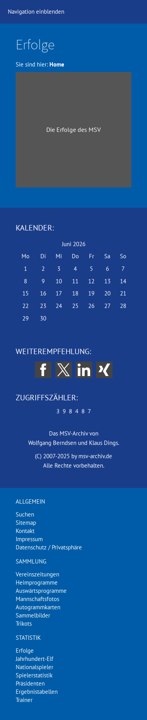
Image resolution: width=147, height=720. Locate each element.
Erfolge (25, 650)
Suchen (25, 514)
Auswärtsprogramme (41, 590)
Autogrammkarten (38, 607)
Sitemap (26, 522)
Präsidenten (30, 683)
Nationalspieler (34, 667)
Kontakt (25, 531)
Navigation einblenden (36, 11)
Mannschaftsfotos (37, 599)
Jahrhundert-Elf (34, 658)
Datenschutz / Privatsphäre (49, 547)
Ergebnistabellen (37, 691)
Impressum (29, 539)
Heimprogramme (37, 582)
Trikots (24, 623)
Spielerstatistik (34, 675)
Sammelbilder (33, 615)
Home (56, 64)
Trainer (24, 700)
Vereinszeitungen (37, 574)
